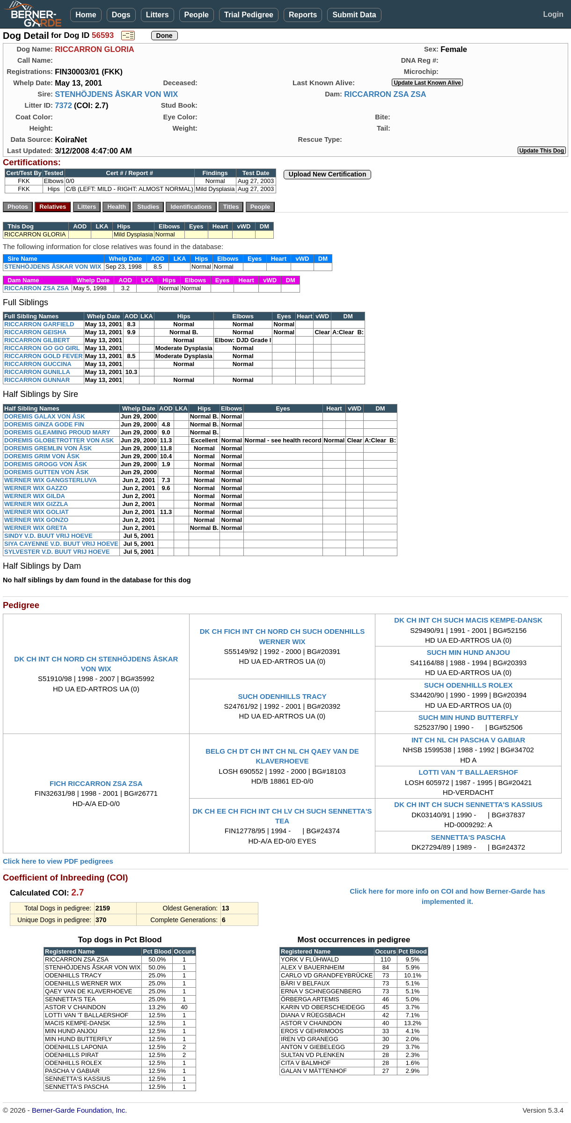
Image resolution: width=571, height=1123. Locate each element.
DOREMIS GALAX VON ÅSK (44, 416)
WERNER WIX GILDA (34, 495)
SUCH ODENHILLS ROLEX (468, 685)
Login (553, 14)
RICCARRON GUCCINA (38, 363)
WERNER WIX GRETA (35, 527)
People (196, 15)
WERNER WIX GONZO (36, 519)
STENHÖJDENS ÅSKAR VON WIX (116, 94)
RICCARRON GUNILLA (37, 371)
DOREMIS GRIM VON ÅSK (42, 456)
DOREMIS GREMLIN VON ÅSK (48, 448)
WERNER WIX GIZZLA (36, 503)
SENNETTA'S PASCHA (468, 837)
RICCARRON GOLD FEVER (43, 356)
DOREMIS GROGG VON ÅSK (45, 464)
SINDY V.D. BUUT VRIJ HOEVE (48, 535)
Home (85, 15)
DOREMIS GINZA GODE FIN (44, 424)
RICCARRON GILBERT (37, 340)
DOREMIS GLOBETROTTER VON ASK (59, 440)
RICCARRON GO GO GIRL (42, 348)
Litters (157, 15)
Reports (303, 15)
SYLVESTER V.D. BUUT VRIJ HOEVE (57, 551)
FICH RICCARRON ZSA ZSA (96, 783)
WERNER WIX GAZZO (35, 488)
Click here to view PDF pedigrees (58, 861)
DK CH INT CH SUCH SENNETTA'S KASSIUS (468, 804)
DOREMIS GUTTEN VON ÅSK (46, 472)
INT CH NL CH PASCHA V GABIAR (468, 740)
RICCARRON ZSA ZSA (385, 94)
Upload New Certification (327, 174)
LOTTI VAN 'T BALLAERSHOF (468, 772)
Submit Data (354, 15)
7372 (63, 105)
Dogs (121, 15)
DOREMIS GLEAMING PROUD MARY (57, 432)
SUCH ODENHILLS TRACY (282, 696)
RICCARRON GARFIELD (39, 324)
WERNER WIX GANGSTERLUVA (50, 480)
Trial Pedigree (248, 15)
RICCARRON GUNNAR (37, 379)
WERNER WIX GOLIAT (36, 511)
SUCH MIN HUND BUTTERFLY (468, 717)
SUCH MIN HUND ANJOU (468, 652)
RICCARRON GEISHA (35, 332)
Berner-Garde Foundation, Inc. (79, 1110)
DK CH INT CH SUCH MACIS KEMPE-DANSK (468, 620)
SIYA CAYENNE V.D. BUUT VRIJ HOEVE (61, 543)
